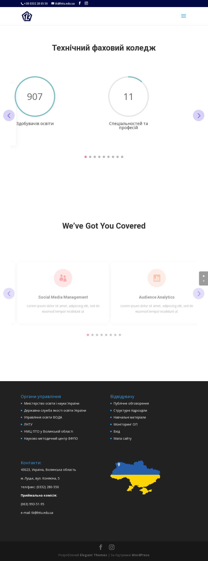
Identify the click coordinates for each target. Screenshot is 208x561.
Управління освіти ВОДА (43, 417)
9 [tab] (122, 157)
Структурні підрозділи (130, 410)
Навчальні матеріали (129, 417)
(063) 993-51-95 (32, 504)
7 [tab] (113, 157)
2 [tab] (90, 157)
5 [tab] (104, 157)
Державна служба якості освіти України (55, 410)
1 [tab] (85, 157)
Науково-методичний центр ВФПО (51, 438)
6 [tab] (108, 157)
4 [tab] (99, 157)
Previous (9, 115)
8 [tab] (117, 157)
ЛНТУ (28, 424)
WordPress (141, 555)
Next (198, 115)
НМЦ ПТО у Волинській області (48, 431)
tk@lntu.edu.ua (42, 512)
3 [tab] (95, 157)
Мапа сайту (122, 438)
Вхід (116, 431)
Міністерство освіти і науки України (51, 403)
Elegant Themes (93, 555)
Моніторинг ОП (125, 424)
